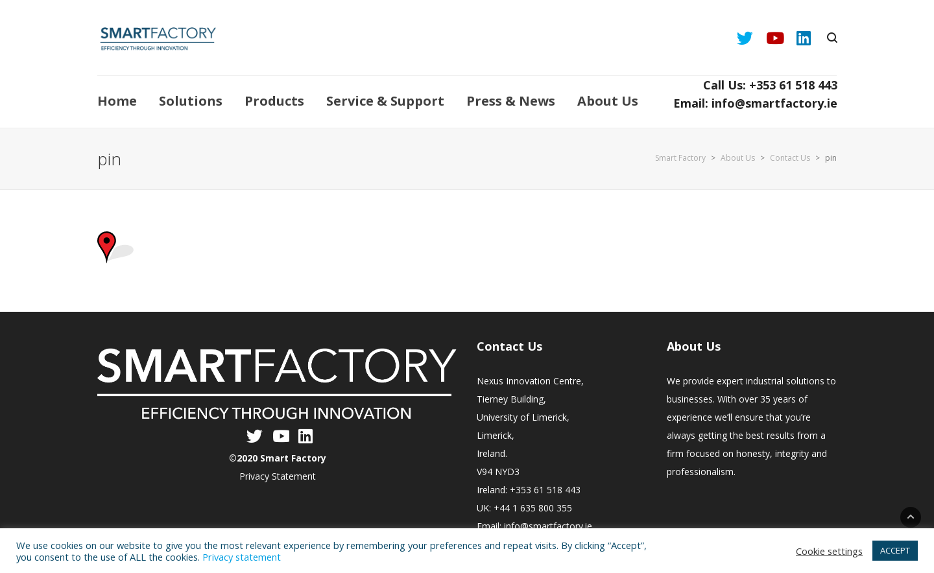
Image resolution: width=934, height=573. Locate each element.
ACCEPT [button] (895, 550)
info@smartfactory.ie (548, 526)
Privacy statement (241, 556)
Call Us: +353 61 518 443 (770, 85)
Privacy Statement (277, 476)
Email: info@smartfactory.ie (755, 103)
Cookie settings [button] (829, 551)
